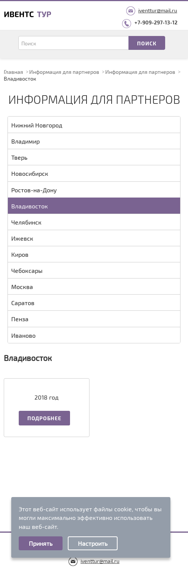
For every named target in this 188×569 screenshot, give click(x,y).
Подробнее (44, 418)
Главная (13, 72)
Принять (40, 543)
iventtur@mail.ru (157, 10)
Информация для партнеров (64, 72)
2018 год (46, 397)
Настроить (92, 543)
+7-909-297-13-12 (156, 22)
